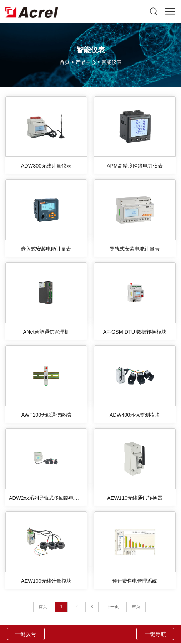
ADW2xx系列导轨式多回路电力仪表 (48, 498)
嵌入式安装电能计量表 (46, 249)
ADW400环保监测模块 (135, 415)
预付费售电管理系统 (134, 581)
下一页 (112, 606)
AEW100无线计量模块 (46, 581)
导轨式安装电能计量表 (135, 249)
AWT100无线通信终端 (46, 415)
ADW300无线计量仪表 (46, 166)
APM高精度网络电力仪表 (135, 166)
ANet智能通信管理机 (46, 332)
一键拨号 (25, 634)
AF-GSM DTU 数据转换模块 (135, 332)
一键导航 (155, 634)
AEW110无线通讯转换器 (134, 498)
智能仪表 (111, 62)
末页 (136, 606)
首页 (65, 62)
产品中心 (86, 62)
